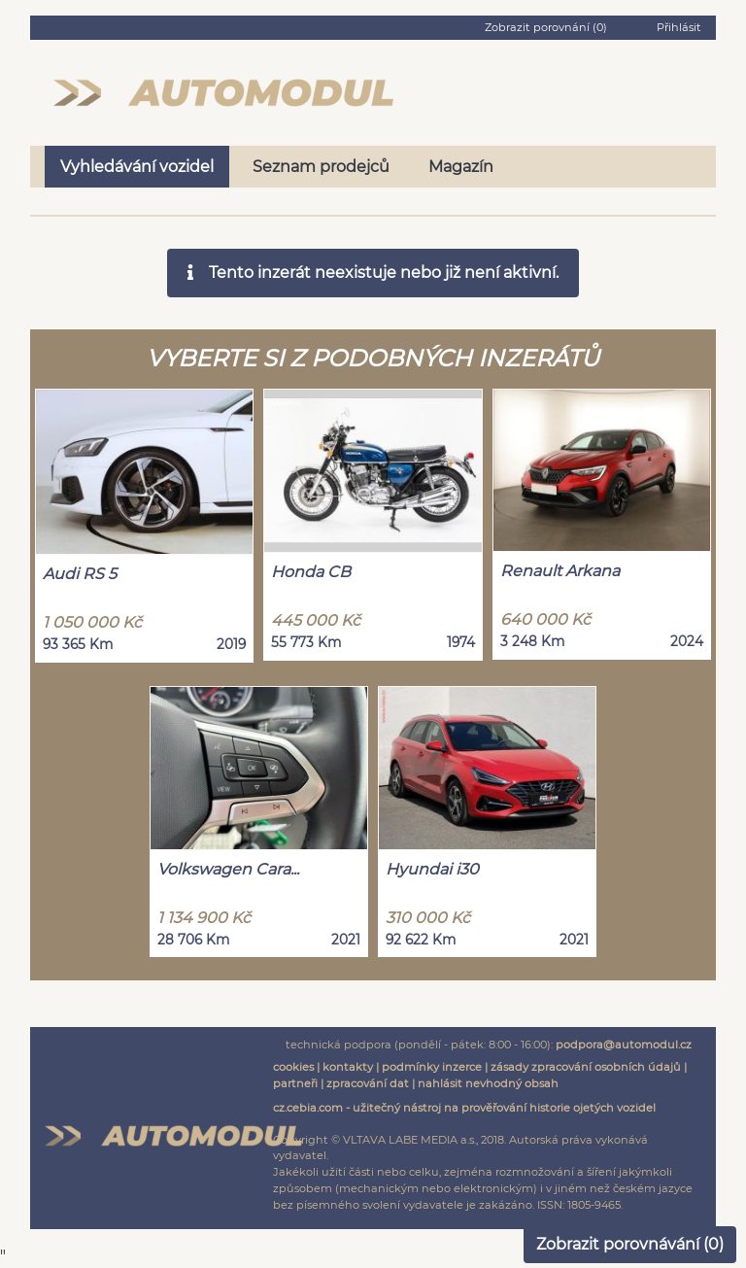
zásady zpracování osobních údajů (586, 1067)
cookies (293, 1067)
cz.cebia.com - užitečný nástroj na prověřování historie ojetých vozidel (464, 1107)
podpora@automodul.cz (624, 1044)
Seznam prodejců (321, 166)
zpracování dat (367, 1083)
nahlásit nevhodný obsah (488, 1083)
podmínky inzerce (432, 1067)
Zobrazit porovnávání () (630, 1244)
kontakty (347, 1067)
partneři (295, 1083)
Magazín (460, 166)
